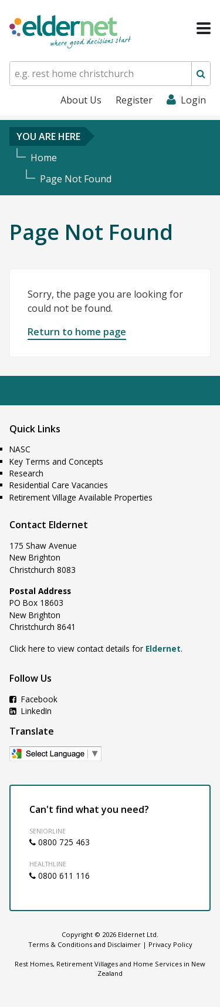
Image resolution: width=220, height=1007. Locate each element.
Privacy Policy (170, 944)
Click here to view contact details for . (95, 648)
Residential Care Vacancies (58, 485)
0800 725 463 (59, 842)
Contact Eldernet (48, 524)
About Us (80, 100)
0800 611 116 (59, 875)
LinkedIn (30, 710)
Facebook (33, 699)
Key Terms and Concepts (56, 461)
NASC (20, 449)
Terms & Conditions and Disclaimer (84, 944)
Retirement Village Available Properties (81, 497)
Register (134, 100)
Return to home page (77, 331)
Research (26, 473)
